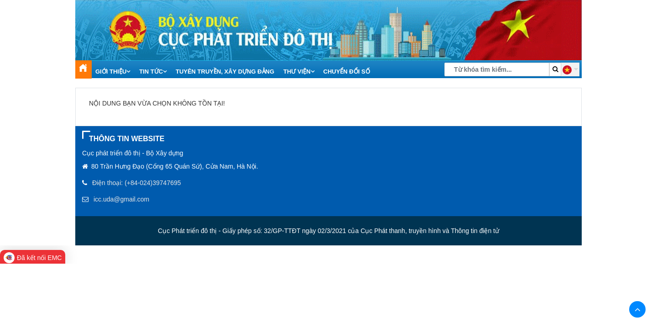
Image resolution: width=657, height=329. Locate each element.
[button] (570, 69)
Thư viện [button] (298, 71)
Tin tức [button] (153, 71)
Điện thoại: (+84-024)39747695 (136, 182)
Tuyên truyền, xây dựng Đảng (225, 71)
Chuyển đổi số (346, 71)
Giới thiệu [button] (112, 71)
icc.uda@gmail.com (121, 199)
